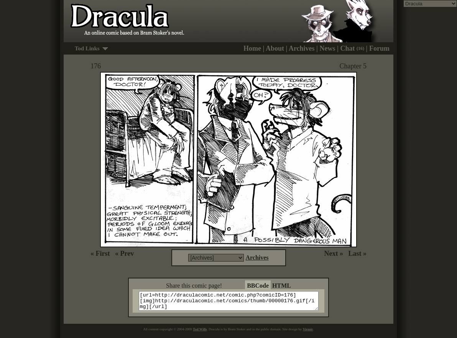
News (327, 48)
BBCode (258, 285)
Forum (379, 48)
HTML (281, 285)
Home (252, 48)
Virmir (308, 333)
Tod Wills (200, 333)
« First (100, 253)
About (275, 48)
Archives (302, 48)
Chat (352, 48)
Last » (357, 253)
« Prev (124, 253)
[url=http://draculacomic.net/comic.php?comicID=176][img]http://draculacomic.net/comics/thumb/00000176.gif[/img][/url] (233, 302)
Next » (333, 253)
